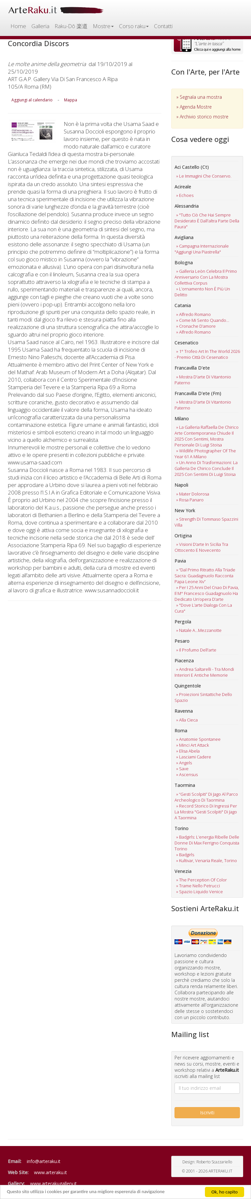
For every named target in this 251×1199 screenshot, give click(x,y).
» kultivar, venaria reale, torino (206, 860)
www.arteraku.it (50, 1172)
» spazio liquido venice (199, 892)
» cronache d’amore (196, 326)
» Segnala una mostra (199, 97)
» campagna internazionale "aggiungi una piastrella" (202, 249)
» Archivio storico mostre (202, 116)
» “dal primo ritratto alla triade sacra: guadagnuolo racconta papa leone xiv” (205, 575)
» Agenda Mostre (194, 107)
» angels (184, 763)
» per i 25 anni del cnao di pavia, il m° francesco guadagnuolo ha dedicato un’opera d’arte (207, 593)
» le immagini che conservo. (203, 176)
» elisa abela (188, 751)
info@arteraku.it (43, 1161)
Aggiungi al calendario (32, 100)
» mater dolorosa (192, 494)
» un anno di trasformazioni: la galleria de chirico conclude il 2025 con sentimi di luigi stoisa (206, 468)
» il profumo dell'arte (196, 650)
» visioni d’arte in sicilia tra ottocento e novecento (201, 547)
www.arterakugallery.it (53, 1183)
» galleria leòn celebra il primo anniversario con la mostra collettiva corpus (206, 277)
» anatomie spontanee (198, 739)
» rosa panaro (190, 500)
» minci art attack (192, 745)
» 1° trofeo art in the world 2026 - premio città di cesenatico (207, 354)
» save (182, 769)
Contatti (163, 26)
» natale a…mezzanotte (199, 630)
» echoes (184, 195)
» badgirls (185, 855)
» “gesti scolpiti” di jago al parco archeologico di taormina (206, 797)
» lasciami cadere (193, 757)
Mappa (70, 100)
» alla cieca (187, 720)
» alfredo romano (193, 314)
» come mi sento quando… (202, 320)
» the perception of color (201, 880)
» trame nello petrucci (198, 886)
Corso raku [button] (134, 26)
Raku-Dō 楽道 (71, 26)
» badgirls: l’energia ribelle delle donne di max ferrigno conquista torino (207, 843)
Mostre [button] (103, 26)
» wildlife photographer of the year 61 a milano (205, 454)
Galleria (40, 26)
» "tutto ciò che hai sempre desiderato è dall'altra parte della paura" (207, 221)
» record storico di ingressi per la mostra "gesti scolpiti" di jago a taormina (206, 812)
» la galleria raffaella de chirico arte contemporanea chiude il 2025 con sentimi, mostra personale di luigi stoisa (207, 436)
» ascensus (187, 774)
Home (18, 26)
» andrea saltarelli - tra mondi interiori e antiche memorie (204, 672)
